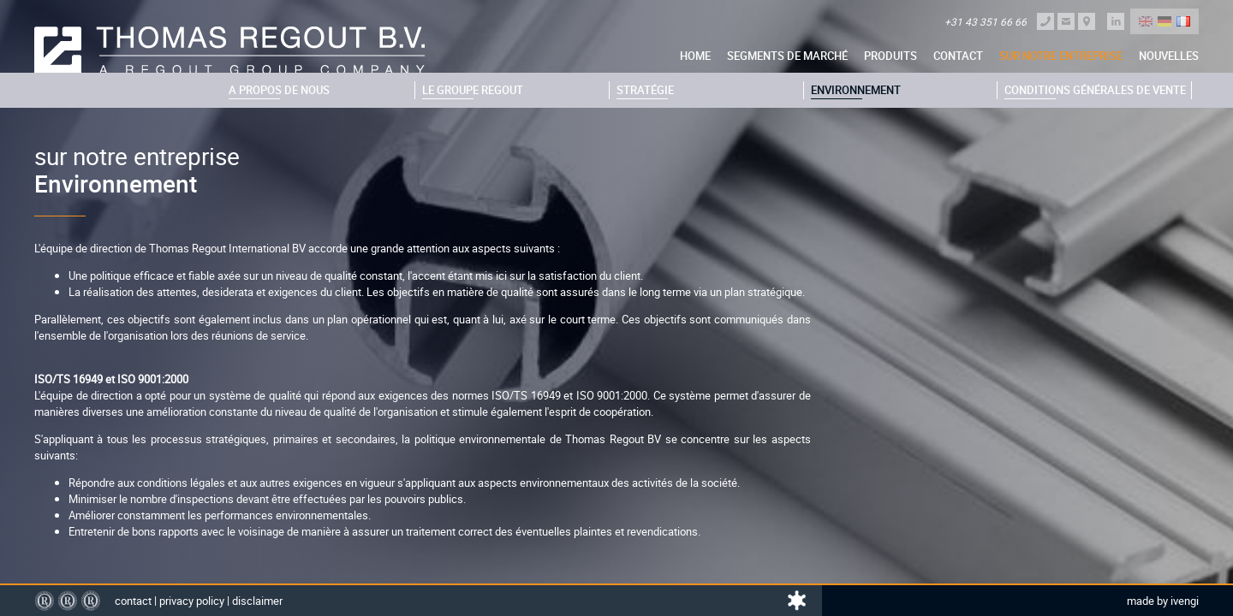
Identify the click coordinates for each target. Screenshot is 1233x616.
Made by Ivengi (1163, 600)
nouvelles (1169, 55)
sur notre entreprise (1061, 55)
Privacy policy (191, 600)
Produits (890, 55)
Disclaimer (257, 600)
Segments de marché (787, 55)
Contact (958, 55)
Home (695, 55)
